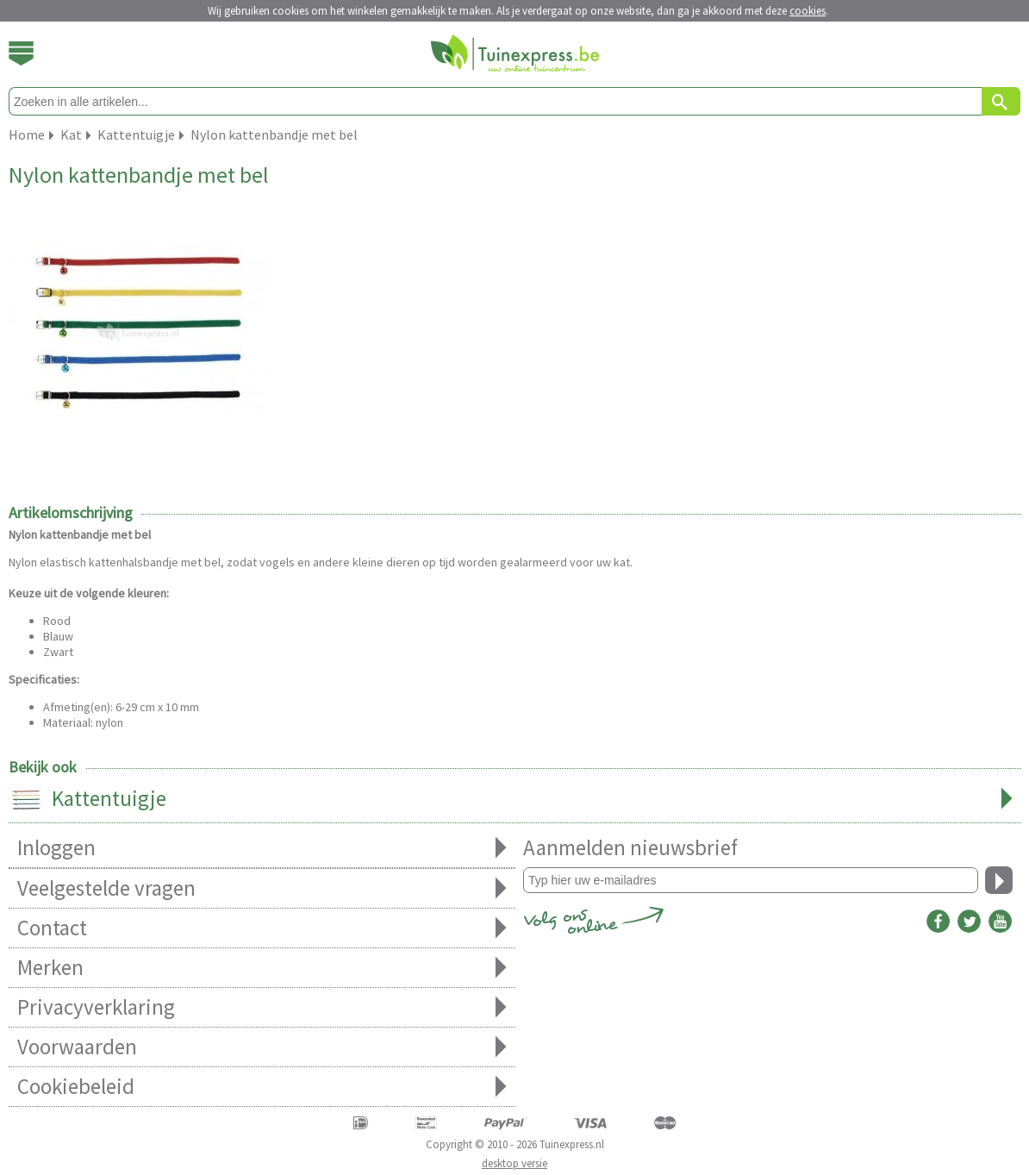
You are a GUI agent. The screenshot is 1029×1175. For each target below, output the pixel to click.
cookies (807, 10)
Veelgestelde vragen (262, 888)
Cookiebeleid (262, 1086)
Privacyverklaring (262, 1007)
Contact (262, 928)
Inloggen (262, 847)
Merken (262, 967)
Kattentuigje (515, 800)
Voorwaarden (262, 1047)
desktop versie (514, 1163)
